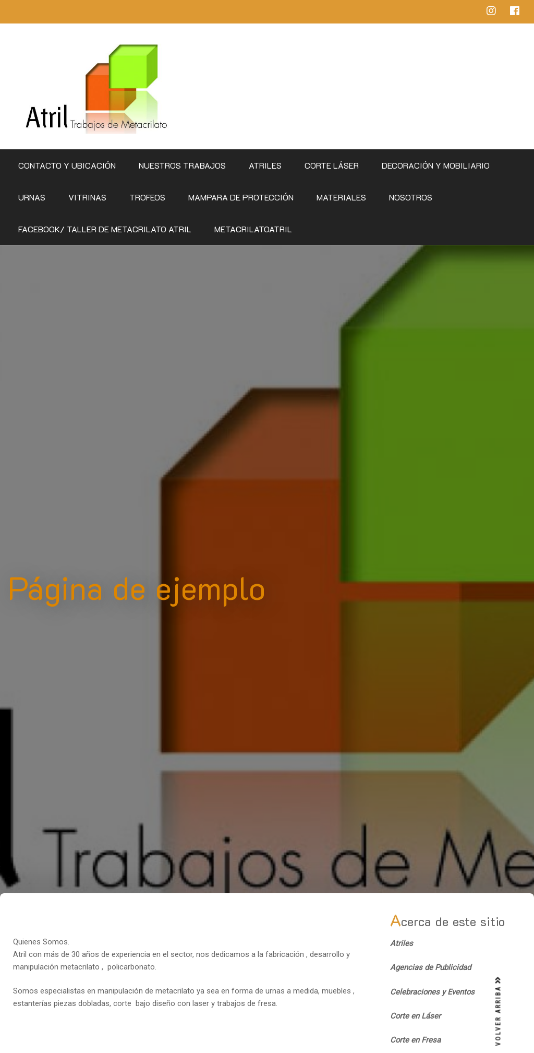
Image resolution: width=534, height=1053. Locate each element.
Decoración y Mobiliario (436, 165)
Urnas (31, 197)
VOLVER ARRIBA (498, 1011)
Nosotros (410, 197)
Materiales (341, 197)
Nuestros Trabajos (182, 165)
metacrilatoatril (253, 228)
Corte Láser (332, 165)
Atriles (265, 165)
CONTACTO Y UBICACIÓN (67, 165)
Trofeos (147, 197)
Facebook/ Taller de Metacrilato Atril (104, 228)
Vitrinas (87, 197)
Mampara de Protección (241, 197)
